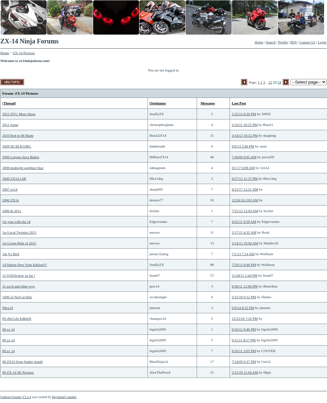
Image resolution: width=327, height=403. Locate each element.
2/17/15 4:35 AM (244, 232)
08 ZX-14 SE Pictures (18, 372)
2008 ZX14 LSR (14, 178)
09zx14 (7, 308)
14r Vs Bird (10, 254)
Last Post (239, 103)
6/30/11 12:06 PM (245, 286)
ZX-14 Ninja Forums (29, 41)
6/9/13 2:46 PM (243, 146)
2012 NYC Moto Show (19, 114)
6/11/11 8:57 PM (244, 340)
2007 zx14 (9, 189)
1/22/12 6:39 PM (244, 114)
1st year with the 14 (16, 222)
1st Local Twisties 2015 (19, 232)
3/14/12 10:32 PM (245, 135)
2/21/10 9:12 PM (244, 297)
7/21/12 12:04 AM (245, 211)
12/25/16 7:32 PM (245, 318)
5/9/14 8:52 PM (243, 308)
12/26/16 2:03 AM (245, 200)
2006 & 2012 (11, 211)
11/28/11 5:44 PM (244, 275)
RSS (294, 42)
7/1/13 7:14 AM (243, 254)
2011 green (10, 125)
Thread (9, 103)
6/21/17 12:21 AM (245, 189)
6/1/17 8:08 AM (243, 168)
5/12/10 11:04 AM (245, 372)
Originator (157, 103)
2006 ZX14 (10, 200)
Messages (208, 103)
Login (322, 42)
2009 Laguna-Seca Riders (20, 157)
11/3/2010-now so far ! (18, 275)
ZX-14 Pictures (24, 53)
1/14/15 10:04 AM (245, 243)
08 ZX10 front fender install (22, 362)
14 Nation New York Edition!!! (24, 265)
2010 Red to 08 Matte (18, 135)
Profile (283, 42)
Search (271, 42)
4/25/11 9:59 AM (244, 222)
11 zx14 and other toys (18, 286)
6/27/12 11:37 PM (245, 178)
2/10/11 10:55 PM (245, 125)
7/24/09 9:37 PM (244, 362)
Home (259, 42)
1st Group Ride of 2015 (19, 243)
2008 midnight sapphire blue (22, 168)
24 (279, 82)
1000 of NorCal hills (17, 297)
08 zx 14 (8, 329)
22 (270, 82)
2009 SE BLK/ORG (16, 146)
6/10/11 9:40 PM (244, 329)
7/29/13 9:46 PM (244, 265)
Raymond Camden (64, 397)
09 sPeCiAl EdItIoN (16, 318)
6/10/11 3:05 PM (244, 351)
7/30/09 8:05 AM (244, 157)
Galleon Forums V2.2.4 (15, 397)
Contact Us (307, 42)
